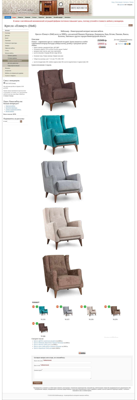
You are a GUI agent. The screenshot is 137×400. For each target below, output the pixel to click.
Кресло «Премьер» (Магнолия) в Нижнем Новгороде (48, 343)
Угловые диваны (12, 58)
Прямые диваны (12, 55)
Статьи (34, 17)
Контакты (126, 2)
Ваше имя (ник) (42, 360)
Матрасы (7, 68)
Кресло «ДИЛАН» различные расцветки (45, 341)
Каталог (8, 17)
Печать (131, 2)
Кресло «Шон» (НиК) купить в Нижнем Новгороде (47, 346)
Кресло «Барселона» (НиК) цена (43, 348)
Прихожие (8, 40)
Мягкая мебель (9, 53)
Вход (113, 2)
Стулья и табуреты (10, 75)
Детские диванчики (13, 63)
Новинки (27, 17)
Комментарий (38, 370)
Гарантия (41, 17)
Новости (20, 17)
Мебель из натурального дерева (14, 73)
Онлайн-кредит (58, 17)
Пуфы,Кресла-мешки (13, 65)
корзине (121, 4)
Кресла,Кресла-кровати (15, 60)
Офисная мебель (10, 48)
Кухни (6, 38)
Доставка (49, 17)
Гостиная (7, 33)
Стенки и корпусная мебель (13, 109)
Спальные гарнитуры (11, 43)
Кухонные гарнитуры (11, 108)
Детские (7, 35)
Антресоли (8, 70)
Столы (7, 50)
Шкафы (7, 45)
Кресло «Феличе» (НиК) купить (42, 344)
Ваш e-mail (41, 365)
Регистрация (118, 2)
